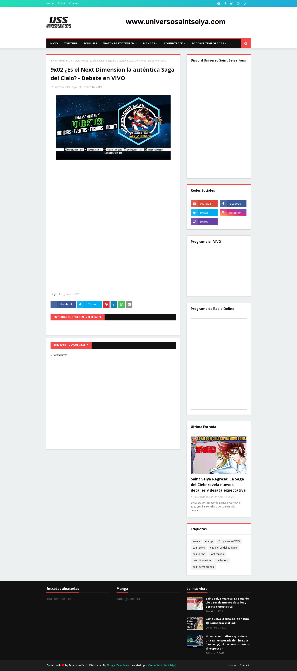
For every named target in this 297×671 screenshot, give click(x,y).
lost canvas (217, 554)
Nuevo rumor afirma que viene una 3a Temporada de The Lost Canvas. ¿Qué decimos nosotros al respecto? (228, 642)
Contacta (74, 3)
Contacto (245, 665)
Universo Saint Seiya (65, 87)
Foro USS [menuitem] (90, 43)
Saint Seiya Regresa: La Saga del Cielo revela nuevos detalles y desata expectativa (218, 485)
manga (209, 541)
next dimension (202, 560)
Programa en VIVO (69, 60)
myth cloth (222, 560)
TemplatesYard (78, 665)
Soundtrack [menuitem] (173, 43)
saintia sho (199, 554)
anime (196, 541)
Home (50, 3)
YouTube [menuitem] (70, 43)
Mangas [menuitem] (149, 43)
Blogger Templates (118, 665)
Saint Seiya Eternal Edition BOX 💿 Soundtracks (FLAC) (227, 621)
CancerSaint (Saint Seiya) (162, 665)
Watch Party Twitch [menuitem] (118, 43)
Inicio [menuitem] (54, 43)
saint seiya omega (203, 567)
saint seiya (199, 547)
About (61, 3)
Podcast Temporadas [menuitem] (208, 43)
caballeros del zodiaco (223, 547)
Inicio (54, 60)
